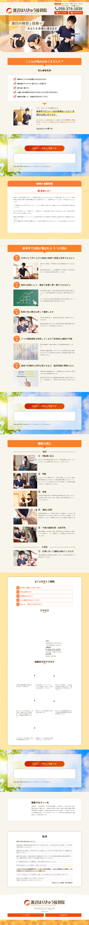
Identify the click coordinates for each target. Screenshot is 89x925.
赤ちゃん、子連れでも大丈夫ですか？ (31, 604)
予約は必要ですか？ (26, 592)
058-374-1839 (53, 649)
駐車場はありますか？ (26, 596)
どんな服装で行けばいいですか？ (30, 600)
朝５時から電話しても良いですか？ (30, 588)
